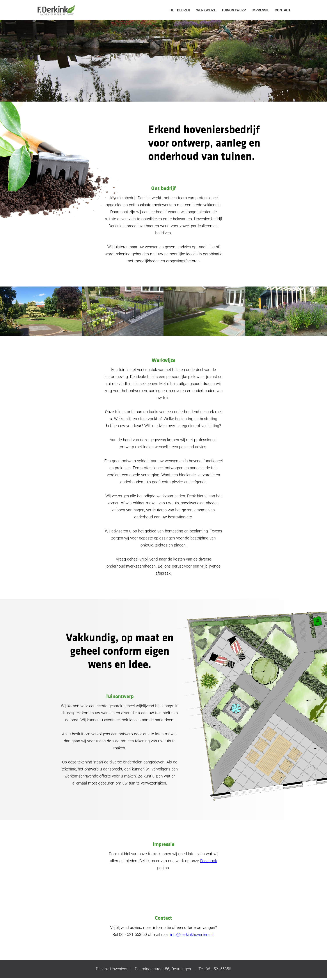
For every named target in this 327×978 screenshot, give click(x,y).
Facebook (208, 860)
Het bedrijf (180, 10)
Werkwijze (206, 10)
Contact (283, 10)
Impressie (260, 10)
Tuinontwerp (233, 10)
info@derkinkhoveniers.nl (191, 934)
